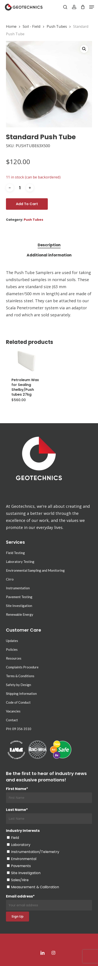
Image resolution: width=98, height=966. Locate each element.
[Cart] (82, 7)
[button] (91, 7)
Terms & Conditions (20, 676)
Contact (12, 720)
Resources (13, 658)
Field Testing (15, 553)
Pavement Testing (19, 597)
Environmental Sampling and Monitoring (35, 570)
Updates (12, 641)
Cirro (10, 579)
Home (11, 26)
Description (49, 245)
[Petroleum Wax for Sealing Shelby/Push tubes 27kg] (27, 361)
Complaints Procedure (22, 667)
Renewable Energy (19, 614)
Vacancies (13, 711)
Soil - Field (32, 26)
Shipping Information (21, 693)
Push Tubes (57, 26)
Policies (12, 649)
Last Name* (17, 809)
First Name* (17, 788)
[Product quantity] (20, 188)
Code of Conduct (18, 702)
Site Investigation (19, 606)
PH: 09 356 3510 (18, 729)
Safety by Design (18, 685)
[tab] (49, 245)
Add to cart (27, 203)
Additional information (49, 255)
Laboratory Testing (20, 562)
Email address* (49, 902)
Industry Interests (23, 830)
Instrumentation (18, 588)
